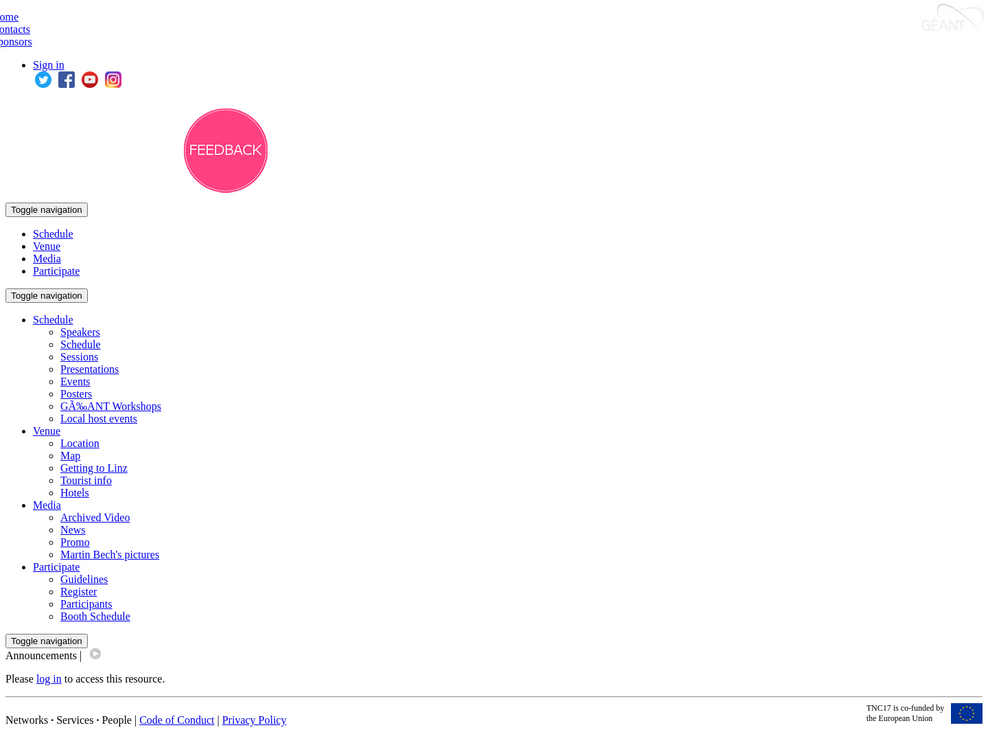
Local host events (98, 418)
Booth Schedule (95, 616)
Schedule (53, 234)
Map (70, 455)
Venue (46, 246)
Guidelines (84, 579)
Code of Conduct (176, 720)
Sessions (79, 357)
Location (79, 443)
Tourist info (86, 480)
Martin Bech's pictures (109, 554)
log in (49, 679)
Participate (56, 271)
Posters (76, 394)
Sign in (48, 65)
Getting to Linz (94, 468)
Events (75, 381)
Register (78, 591)
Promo (75, 542)
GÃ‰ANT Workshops (110, 406)
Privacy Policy (254, 720)
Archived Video (95, 517)
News (72, 530)
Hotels (74, 493)
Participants (86, 604)
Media (47, 258)
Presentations (89, 369)
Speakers (80, 332)
